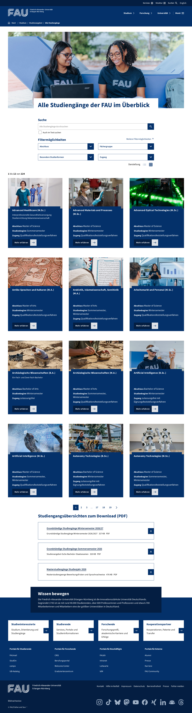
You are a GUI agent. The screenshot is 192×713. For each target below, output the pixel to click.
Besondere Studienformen (67, 157)
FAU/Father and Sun (18, 707)
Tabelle (144, 164)
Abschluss (67, 146)
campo (13, 666)
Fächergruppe (127, 146)
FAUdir (103, 655)
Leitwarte (104, 666)
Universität (162, 13)
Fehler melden (177, 686)
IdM (101, 671)
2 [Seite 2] (81, 507)
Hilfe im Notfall (112, 686)
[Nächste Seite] (116, 507)
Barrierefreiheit (154, 686)
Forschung (144, 13)
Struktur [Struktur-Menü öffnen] (160, 3)
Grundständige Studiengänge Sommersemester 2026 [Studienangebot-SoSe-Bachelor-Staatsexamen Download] (74, 549)
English (183, 3)
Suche (42, 120)
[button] (151, 531)
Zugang (127, 157)
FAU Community (152, 671)
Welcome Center (62, 666)
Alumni (148, 655)
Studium (128, 13)
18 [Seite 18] (103, 507)
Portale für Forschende (65, 649)
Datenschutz (139, 686)
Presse (148, 660)
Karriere (148, 666)
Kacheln (151, 164)
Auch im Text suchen (50, 132)
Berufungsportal (62, 660)
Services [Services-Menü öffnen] (148, 3)
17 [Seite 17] (97, 507)
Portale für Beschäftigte (111, 649)
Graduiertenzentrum (64, 671)
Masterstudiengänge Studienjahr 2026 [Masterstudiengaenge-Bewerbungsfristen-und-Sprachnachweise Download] (66, 569)
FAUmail (13, 655)
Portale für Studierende (20, 649)
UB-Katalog (15, 671)
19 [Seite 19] (110, 507)
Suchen (172, 3)
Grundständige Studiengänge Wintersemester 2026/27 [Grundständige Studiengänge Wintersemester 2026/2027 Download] (75, 528)
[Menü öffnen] (179, 13)
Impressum (126, 686)
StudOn (13, 660)
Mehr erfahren (21, 242)
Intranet (103, 660)
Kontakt (100, 686)
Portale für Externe (153, 649)
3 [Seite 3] (86, 507)
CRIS (57, 655)
